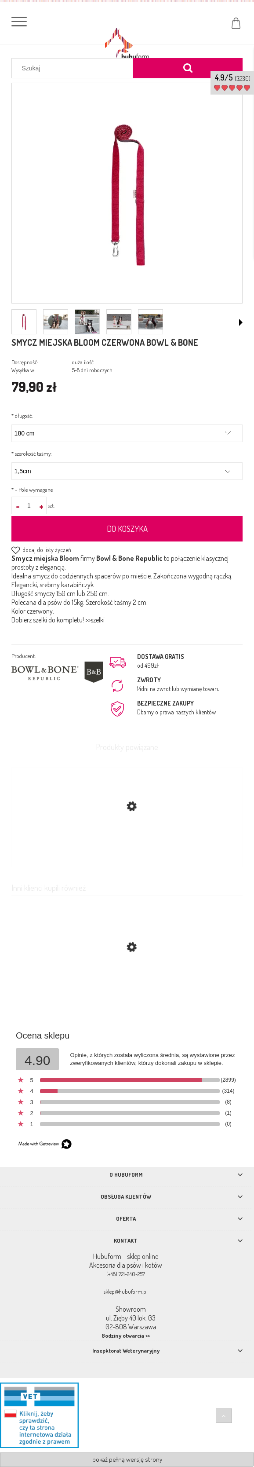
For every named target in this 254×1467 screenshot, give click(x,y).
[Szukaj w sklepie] (74, 68)
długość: (22, 415)
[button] (241, 322)
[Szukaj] (188, 68)
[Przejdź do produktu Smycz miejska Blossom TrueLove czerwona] (127, 988)
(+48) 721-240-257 (125, 1273)
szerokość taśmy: (31, 453)
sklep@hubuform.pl (126, 1291)
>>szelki (95, 619)
